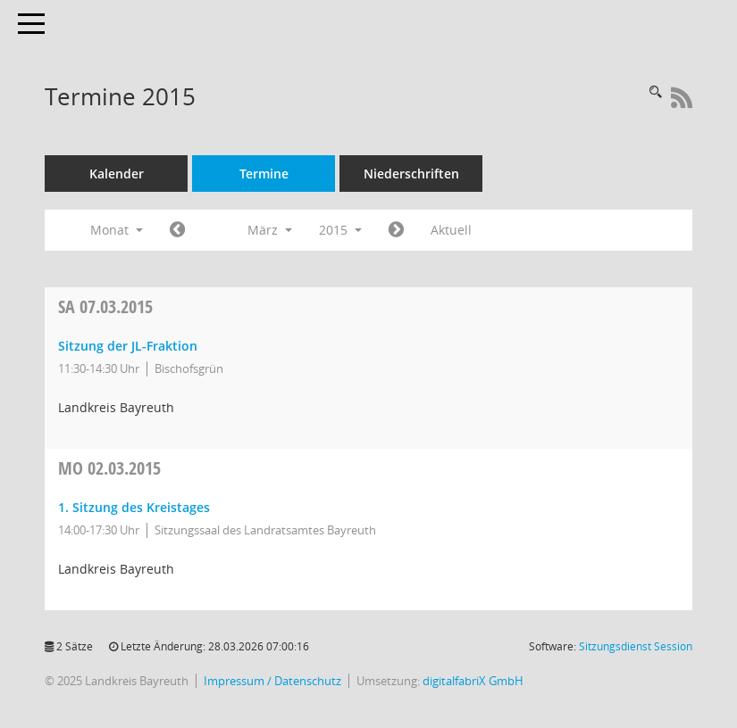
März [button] (269, 229)
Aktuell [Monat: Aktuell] (451, 229)
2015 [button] (340, 229)
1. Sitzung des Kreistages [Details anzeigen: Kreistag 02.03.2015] (134, 507)
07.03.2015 (105, 306)
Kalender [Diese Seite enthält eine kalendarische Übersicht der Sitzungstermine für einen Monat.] (116, 173)
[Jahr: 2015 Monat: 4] (396, 230)
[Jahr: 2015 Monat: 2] (177, 230)
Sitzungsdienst (635, 646)
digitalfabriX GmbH (473, 681)
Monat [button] (116, 229)
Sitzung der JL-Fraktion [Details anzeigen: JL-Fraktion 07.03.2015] (127, 345)
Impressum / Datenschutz (272, 681)
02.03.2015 (109, 468)
